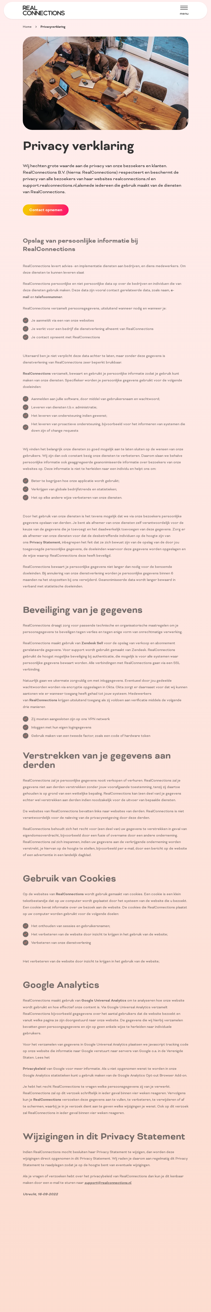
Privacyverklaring (52, 27)
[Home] (44, 10)
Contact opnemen (45, 210)
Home (27, 27)
